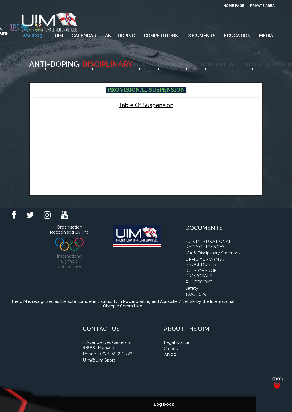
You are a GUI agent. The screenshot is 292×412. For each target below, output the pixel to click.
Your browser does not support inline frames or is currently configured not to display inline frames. (146, 139)
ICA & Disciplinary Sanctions (212, 253)
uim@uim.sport (99, 360)
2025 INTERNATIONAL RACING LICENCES (208, 244)
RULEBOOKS (198, 282)
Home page (233, 6)
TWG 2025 (195, 294)
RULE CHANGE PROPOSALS (201, 273)
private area (262, 6)
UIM (59, 35)
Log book (164, 404)
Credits (171, 348)
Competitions (161, 35)
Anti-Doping (120, 35)
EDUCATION (237, 35)
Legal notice (176, 342)
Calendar (84, 35)
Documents (201, 35)
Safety (191, 288)
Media (266, 35)
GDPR (170, 355)
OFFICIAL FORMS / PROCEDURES (204, 262)
